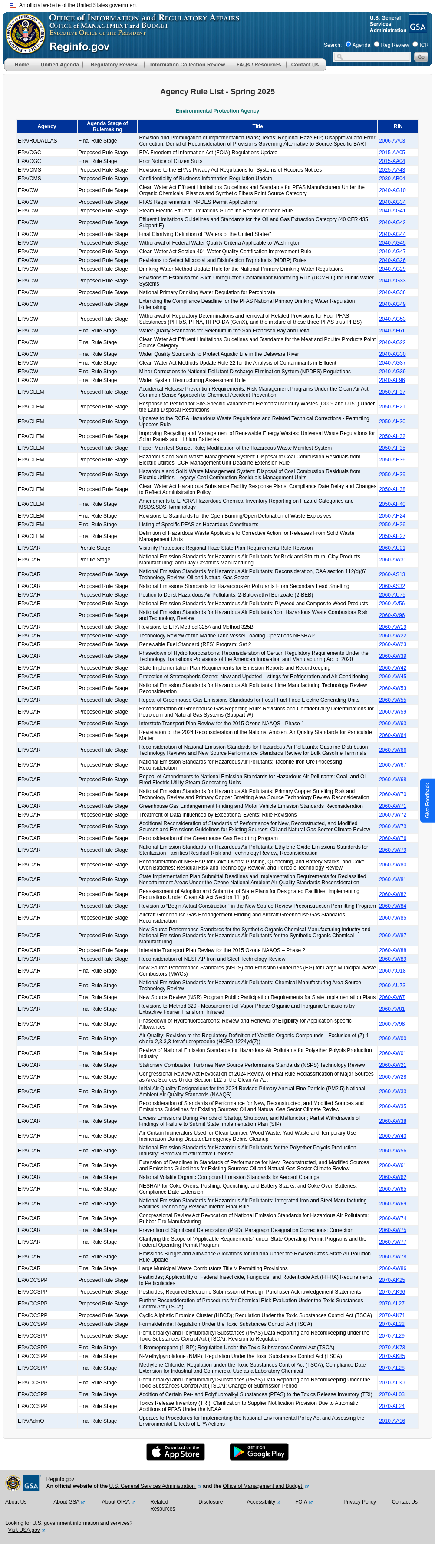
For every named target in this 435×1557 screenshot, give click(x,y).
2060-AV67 (392, 997)
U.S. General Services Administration (152, 1486)
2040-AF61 (392, 331)
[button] (58, 64)
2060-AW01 (392, 1053)
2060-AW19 (392, 627)
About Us (15, 1502)
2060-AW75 (392, 1230)
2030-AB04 (392, 179)
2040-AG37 (392, 363)
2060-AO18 (392, 971)
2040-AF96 (392, 380)
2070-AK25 (392, 1280)
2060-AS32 (392, 586)
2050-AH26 (392, 524)
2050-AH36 (392, 460)
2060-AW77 (392, 1242)
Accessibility (261, 1502)
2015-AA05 (392, 152)
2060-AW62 (392, 1177)
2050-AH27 (392, 536)
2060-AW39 (392, 656)
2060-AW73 (392, 826)
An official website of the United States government (73, 5)
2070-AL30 (392, 1383)
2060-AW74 (392, 1218)
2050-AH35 (392, 448)
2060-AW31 (392, 560)
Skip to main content (222, 4)
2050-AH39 (392, 474)
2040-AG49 (392, 304)
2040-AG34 (392, 202)
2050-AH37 (392, 392)
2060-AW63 (392, 723)
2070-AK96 (392, 1292)
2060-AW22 (392, 636)
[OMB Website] (23, 50)
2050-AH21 (392, 407)
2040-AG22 (392, 342)
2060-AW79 (392, 850)
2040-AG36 (392, 292)
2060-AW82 (392, 894)
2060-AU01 (392, 548)
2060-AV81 (392, 1009)
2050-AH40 (392, 504)
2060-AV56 (392, 604)
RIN (398, 126)
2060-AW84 (392, 906)
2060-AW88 (392, 950)
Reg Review (395, 45)
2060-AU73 (392, 986)
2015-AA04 (392, 161)
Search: (333, 45)
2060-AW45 (392, 677)
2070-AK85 (392, 1356)
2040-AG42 (392, 222)
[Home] (19, 69)
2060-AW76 (392, 838)
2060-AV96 (392, 615)
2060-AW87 (392, 936)
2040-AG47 (392, 252)
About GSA (66, 1502)
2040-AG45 (392, 243)
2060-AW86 (392, 1268)
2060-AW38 (392, 1121)
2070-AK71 (392, 1315)
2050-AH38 (392, 489)
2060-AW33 (392, 1092)
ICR (423, 45)
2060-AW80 (392, 865)
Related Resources (162, 1505)
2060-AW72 (392, 815)
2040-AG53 (392, 319)
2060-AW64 (392, 735)
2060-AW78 (392, 1257)
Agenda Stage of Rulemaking (107, 126)
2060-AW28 (392, 1077)
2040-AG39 (392, 372)
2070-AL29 (392, 1336)
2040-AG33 (392, 281)
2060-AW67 (392, 765)
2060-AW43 (392, 1136)
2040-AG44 (392, 234)
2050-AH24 (392, 516)
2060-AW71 (392, 806)
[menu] (58, 64)
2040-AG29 (392, 269)
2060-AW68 (392, 780)
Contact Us (405, 1502)
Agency (46, 126)
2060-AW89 (392, 959)
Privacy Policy (359, 1502)
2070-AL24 (392, 1406)
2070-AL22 (392, 1324)
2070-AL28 (392, 1368)
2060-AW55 (392, 700)
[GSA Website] (417, 30)
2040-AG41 (392, 211)
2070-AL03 (392, 1394)
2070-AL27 (392, 1304)
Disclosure (210, 1502)
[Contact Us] (306, 69)
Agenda (361, 45)
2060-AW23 (392, 644)
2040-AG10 (392, 190)
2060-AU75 (392, 595)
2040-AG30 (392, 354)
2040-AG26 (392, 260)
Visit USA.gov (24, 1530)
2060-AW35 (392, 1106)
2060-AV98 (392, 1024)
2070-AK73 (392, 1348)
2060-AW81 (392, 879)
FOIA (301, 1502)
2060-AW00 (392, 1039)
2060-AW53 (392, 688)
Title (258, 126)
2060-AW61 (392, 1165)
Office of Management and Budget (263, 1486)
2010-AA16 (392, 1421)
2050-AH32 (392, 436)
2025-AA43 (392, 170)
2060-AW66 (392, 750)
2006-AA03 (392, 141)
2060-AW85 (392, 918)
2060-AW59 (392, 712)
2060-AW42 (392, 668)
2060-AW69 (392, 1204)
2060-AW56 (392, 1151)
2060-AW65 (392, 1189)
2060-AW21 (392, 1065)
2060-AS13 (392, 574)
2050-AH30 (392, 421)
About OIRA (116, 1502)
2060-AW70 (392, 794)
